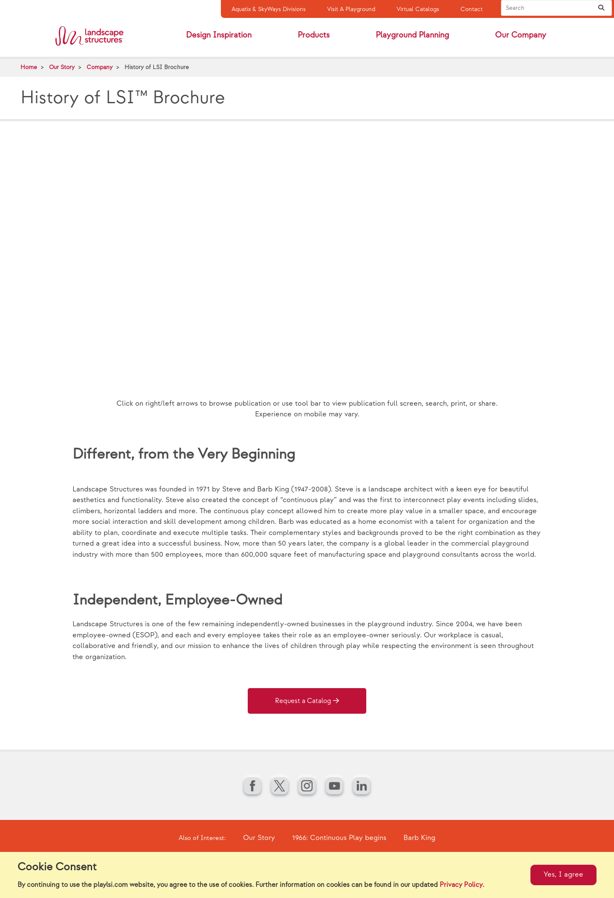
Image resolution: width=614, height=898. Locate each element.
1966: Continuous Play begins (339, 838)
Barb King (419, 838)
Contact (471, 9)
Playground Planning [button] (412, 35)
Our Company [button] (520, 35)
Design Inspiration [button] (219, 35)
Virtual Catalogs (418, 9)
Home (28, 67)
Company (100, 67)
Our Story (62, 67)
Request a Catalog (303, 701)
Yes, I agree (563, 874)
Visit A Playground (351, 9)
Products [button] (314, 35)
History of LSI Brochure (157, 67)
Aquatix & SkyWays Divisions (269, 9)
